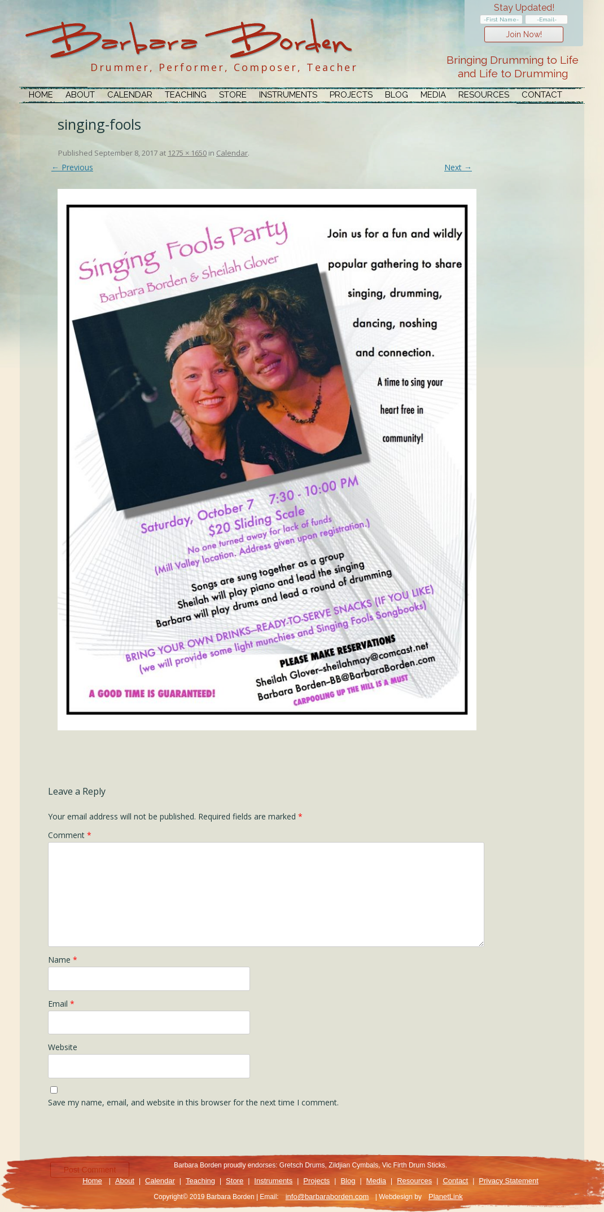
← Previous (72, 167)
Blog (396, 95)
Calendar (129, 95)
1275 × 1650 (187, 153)
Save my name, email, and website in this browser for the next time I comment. (193, 1102)
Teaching (186, 95)
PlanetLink (445, 1196)
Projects (351, 95)
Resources (483, 95)
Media (433, 95)
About (80, 95)
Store (233, 95)
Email (61, 1003)
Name (62, 959)
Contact (542, 95)
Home (41, 95)
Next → (458, 167)
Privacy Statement (509, 1180)
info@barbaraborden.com (327, 1196)
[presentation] (134, 1138)
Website (62, 1047)
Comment (69, 835)
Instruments (288, 95)
